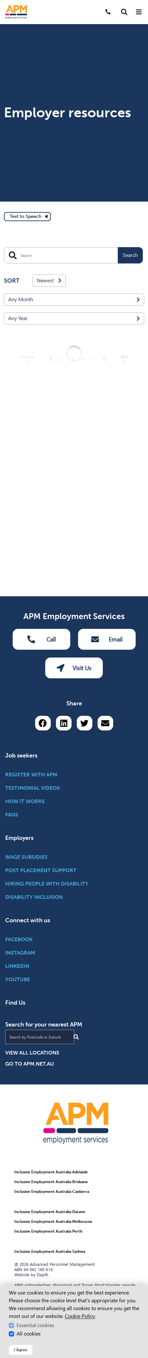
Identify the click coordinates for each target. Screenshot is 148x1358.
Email (106, 995)
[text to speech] (27, 57)
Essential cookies (35, 1325)
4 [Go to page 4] (82, 915)
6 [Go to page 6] (104, 915)
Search (130, 96)
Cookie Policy (80, 1316)
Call (41, 995)
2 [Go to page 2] (61, 915)
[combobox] (74, 140)
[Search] (73, 96)
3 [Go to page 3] (72, 915)
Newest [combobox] (49, 122)
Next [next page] (124, 914)
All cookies (29, 1334)
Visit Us (74, 1024)
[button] (124, 12)
